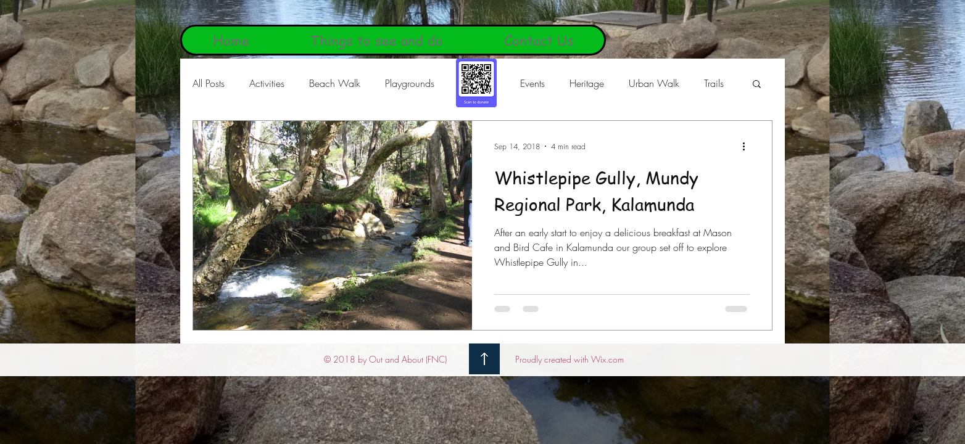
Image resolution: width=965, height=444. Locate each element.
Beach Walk (334, 83)
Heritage (586, 83)
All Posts (209, 83)
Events (532, 83)
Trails (714, 83)
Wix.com (607, 359)
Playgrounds (409, 83)
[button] (757, 84)
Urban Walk (654, 83)
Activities (266, 83)
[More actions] (747, 146)
